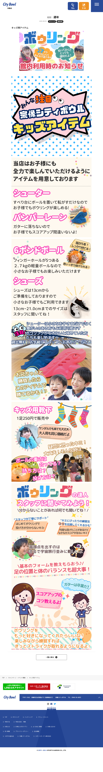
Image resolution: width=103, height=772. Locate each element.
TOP (3, 678)
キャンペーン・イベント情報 (16, 678)
